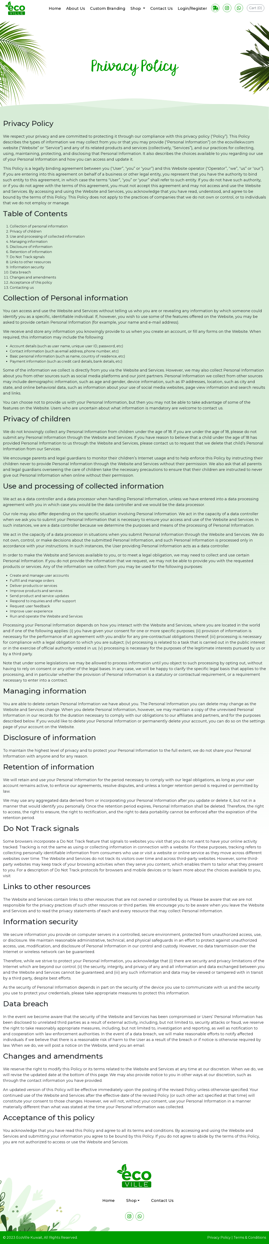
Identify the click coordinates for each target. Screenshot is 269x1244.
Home (54, 8)
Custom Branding (107, 8)
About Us (75, 8)
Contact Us (161, 8)
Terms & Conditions (249, 1237)
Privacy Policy (219, 1237)
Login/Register (192, 8)
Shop (136, 8)
